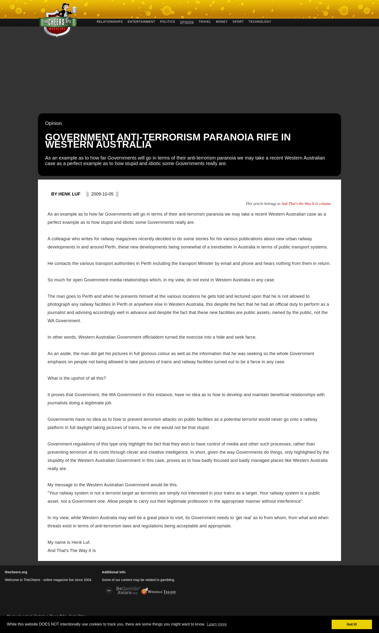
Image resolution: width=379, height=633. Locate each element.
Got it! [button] (352, 624)
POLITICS (167, 21)
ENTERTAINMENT (141, 21)
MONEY (222, 21)
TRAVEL (205, 21)
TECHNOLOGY (260, 21)
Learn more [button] (217, 624)
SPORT (238, 21)
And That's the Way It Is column (305, 204)
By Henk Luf (65, 194)
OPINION (187, 22)
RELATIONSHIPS (110, 21)
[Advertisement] (189, 77)
